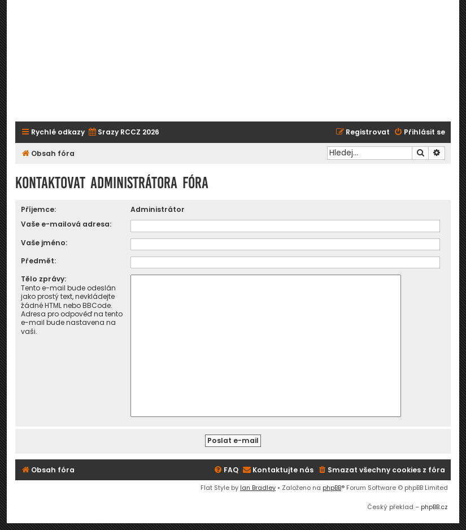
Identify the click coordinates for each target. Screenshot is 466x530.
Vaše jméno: (44, 242)
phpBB (332, 487)
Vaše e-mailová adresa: (66, 224)
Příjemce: (38, 209)
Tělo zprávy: (43, 279)
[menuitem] (123, 132)
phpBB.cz (434, 506)
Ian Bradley (258, 487)
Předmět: (38, 261)
